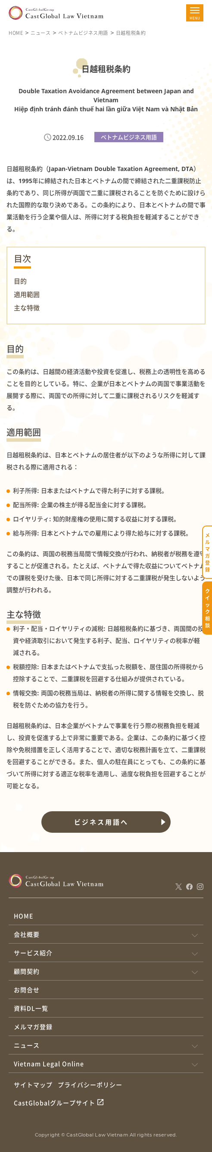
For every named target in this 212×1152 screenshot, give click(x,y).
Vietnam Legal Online (49, 1063)
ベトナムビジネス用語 (83, 32)
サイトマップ (33, 1084)
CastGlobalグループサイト (54, 1102)
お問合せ (27, 989)
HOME (16, 32)
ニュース (40, 32)
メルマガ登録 (33, 1026)
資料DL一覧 (31, 1008)
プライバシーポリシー (90, 1084)
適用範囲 (27, 294)
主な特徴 (27, 307)
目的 (20, 281)
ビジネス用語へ (101, 822)
